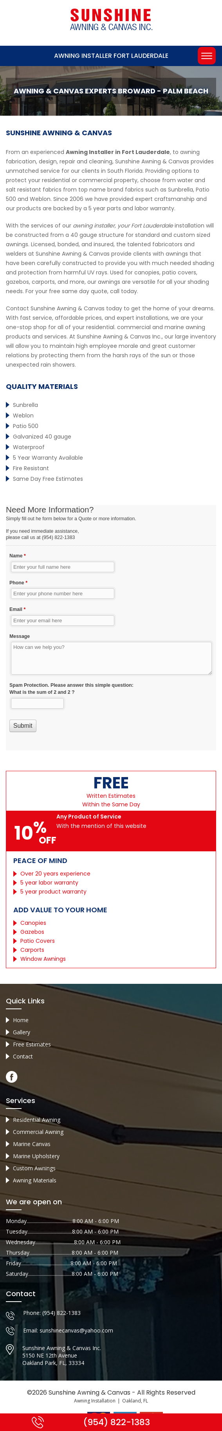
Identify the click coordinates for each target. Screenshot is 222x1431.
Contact (23, 1056)
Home (21, 1020)
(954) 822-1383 (61, 1312)
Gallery (21, 1032)
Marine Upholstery (36, 1156)
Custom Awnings (34, 1168)
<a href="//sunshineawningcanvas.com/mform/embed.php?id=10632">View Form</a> (111, 627)
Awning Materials (34, 1180)
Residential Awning (36, 1119)
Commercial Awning (38, 1131)
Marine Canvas (32, 1144)
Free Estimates (32, 1044)
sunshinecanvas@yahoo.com (76, 1330)
